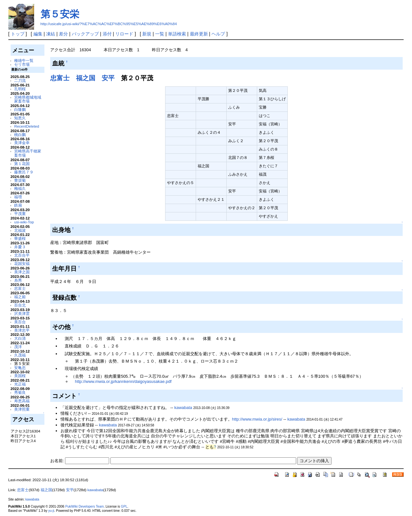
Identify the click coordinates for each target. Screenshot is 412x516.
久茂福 (20, 355)
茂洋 (18, 347)
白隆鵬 (20, 109)
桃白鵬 (20, 134)
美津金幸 (22, 143)
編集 (37, 33)
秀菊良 (20, 392)
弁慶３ (20, 247)
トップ (17, 33)
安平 (108, 78)
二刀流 (20, 80)
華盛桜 (20, 238)
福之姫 (20, 297)
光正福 (20, 384)
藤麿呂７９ (23, 172)
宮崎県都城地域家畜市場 (27, 99)
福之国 (85, 78)
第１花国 (22, 163)
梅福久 (20, 188)
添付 (107, 33)
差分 (63, 33)
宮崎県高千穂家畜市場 (27, 153)
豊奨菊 (20, 180)
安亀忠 (20, 367)
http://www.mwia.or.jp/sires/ (257, 419)
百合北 (20, 305)
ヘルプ (218, 33)
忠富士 (20, 288)
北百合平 (22, 255)
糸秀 (18, 280)
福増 (18, 197)
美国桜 (20, 376)
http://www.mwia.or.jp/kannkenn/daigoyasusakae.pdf (123, 381)
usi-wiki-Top (24, 222)
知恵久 (20, 118)
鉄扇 (18, 205)
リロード (124, 33)
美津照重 (22, 409)
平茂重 (20, 213)
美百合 (20, 322)
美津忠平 (22, 330)
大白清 (20, 338)
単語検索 (177, 33)
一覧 (159, 33)
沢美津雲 (22, 313)
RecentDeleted (26, 126)
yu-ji (51, 510)
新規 (146, 33)
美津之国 (22, 272)
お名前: (57, 460)
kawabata (183, 407)
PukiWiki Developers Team (84, 506)
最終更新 (199, 33)
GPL (124, 506)
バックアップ (85, 33)
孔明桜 (20, 89)
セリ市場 (22, 64)
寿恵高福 (22, 401)
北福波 (20, 230)
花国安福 (22, 263)
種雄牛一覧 (23, 60)
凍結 (50, 33)
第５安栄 (60, 14)
